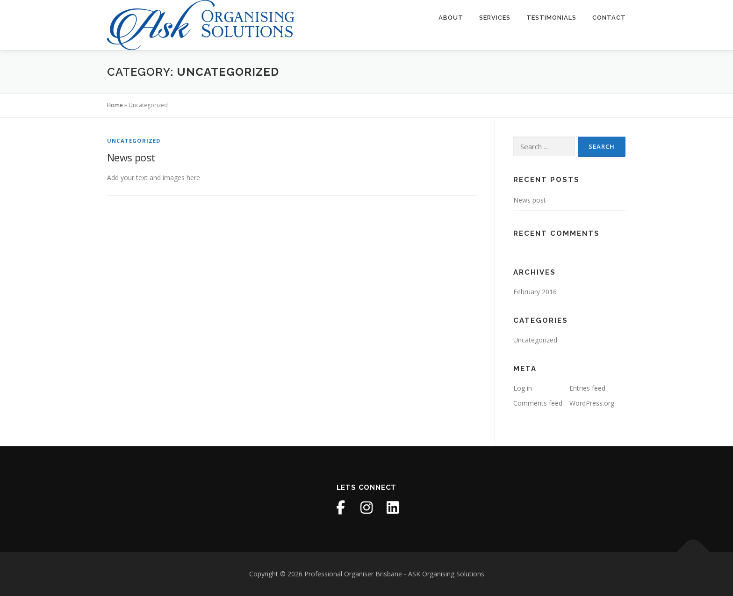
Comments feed (537, 403)
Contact (609, 17)
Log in (522, 388)
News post (131, 157)
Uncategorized (134, 140)
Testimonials (551, 17)
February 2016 (535, 291)
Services (494, 17)
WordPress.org (591, 403)
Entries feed (587, 388)
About (450, 17)
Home (115, 105)
